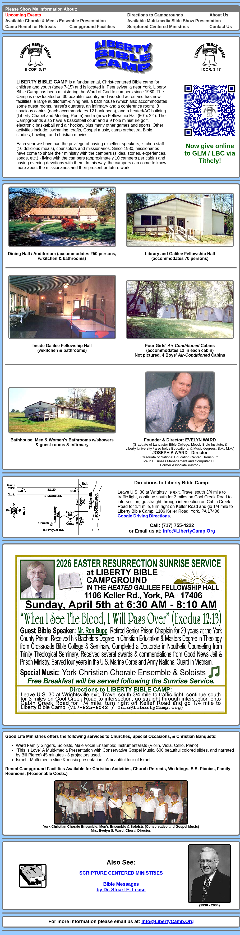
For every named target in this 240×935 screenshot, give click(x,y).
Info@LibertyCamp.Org (189, 531)
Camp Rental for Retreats (30, 26)
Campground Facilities (92, 26)
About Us (219, 15)
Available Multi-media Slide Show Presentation (174, 21)
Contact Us (221, 26)
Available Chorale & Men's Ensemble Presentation (55, 21)
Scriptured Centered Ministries (158, 26)
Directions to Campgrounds (155, 15)
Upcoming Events (23, 15)
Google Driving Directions (144, 516)
